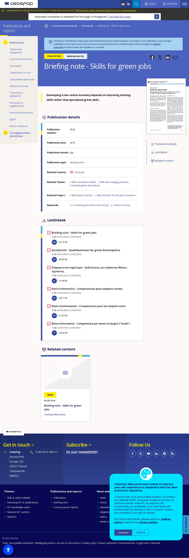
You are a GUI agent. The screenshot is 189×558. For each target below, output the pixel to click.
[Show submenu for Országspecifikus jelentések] (5, 132)
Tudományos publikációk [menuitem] (16, 94)
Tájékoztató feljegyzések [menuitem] (16, 51)
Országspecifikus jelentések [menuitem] (20, 134)
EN (54, 242)
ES (54, 298)
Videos (103, 516)
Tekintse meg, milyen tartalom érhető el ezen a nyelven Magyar (105, 10)
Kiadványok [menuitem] (17, 42)
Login (151, 3)
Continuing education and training (91, 205)
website (157, 44)
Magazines (105, 511)
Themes (9, 491)
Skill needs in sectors (82, 195)
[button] (152, 57)
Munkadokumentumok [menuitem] (21, 112)
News (103, 497)
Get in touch (16, 445)
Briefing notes (77, 162)
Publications (60, 497)
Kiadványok (87, 25)
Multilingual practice (45, 542)
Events (103, 502)
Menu (184, 4)
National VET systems (18, 511)
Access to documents (68, 542)
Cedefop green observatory (85, 185)
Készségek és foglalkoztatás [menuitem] (17, 104)
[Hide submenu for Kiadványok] (5, 42)
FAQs (5, 542)
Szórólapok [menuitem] (15, 65)
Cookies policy (89, 542)
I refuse (140, 532)
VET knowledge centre (18, 507)
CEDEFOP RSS (172, 453)
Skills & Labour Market (18, 497)
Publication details (166, 144)
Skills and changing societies (114, 182)
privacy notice (148, 522)
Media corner (107, 521)
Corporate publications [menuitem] (21, 59)
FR (54, 315)
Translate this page (119, 16)
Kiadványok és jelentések (64, 25)
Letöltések (161, 152)
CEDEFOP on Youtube (148, 453)
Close (156, 16)
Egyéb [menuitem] (13, 119)
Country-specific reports (66, 507)
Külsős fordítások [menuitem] (18, 126)
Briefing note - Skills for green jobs (62, 407)
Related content (164, 160)
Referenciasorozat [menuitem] (19, 86)
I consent (123, 532)
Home (46, 25)
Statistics (11, 516)
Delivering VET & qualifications (22, 502)
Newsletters (106, 507)
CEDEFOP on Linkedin (156, 453)
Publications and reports (66, 491)
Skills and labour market (83, 182)
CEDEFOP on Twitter (140, 453)
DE (54, 259)
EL (54, 280)
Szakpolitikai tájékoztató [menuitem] (22, 79)
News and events (108, 491)
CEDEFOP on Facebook (132, 453)
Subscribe (58, 47)
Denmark (79, 172)
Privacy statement (107, 542)
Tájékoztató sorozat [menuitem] (20, 72)
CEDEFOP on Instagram (164, 453)
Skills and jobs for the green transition (116, 195)
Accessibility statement (21, 542)
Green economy (122, 205)
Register (172, 3)
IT (54, 332)
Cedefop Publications (55, 414)
